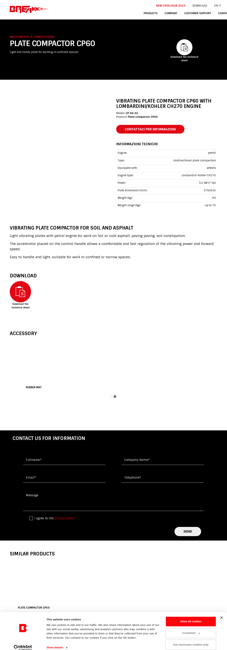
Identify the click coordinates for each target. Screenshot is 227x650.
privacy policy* (65, 518)
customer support (183, 13)
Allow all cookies (190, 616)
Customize (191, 628)
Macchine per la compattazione (32, 37)
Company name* (137, 460)
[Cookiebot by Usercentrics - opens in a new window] (22, 643)
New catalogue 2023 (155, 5)
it (204, 5)
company (156, 13)
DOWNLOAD (184, 5)
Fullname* (33, 460)
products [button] (136, 13)
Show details (54, 643)
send (188, 532)
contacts (209, 13)
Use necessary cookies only (191, 640)
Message (32, 495)
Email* (31, 478)
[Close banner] (221, 613)
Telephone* (132, 478)
